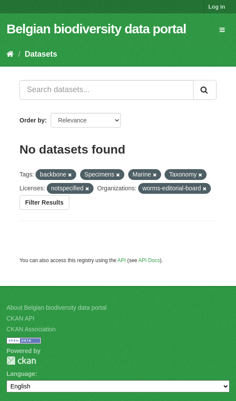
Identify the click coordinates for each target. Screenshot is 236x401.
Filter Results (44, 202)
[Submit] (205, 90)
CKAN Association (31, 329)
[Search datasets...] (106, 90)
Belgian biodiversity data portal (96, 29)
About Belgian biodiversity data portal (56, 307)
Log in (216, 6)
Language (20, 373)
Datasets (41, 54)
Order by (32, 120)
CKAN (21, 360)
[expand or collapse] (222, 29)
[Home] (10, 54)
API (121, 260)
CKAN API (20, 318)
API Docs (149, 260)
